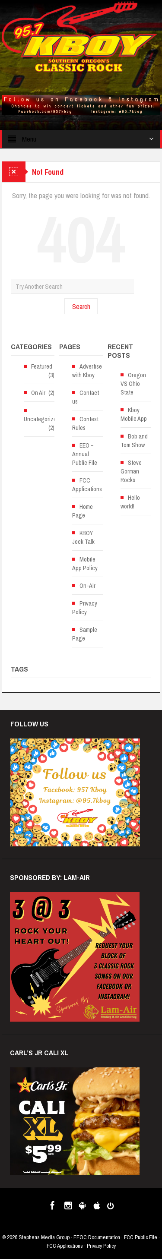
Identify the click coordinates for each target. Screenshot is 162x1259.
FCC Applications (87, 484)
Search (81, 306)
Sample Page (84, 634)
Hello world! (130, 502)
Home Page (82, 511)
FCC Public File (140, 1237)
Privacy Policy (84, 608)
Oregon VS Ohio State (133, 383)
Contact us (85, 397)
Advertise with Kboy (87, 371)
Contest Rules (85, 423)
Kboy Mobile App (134, 414)
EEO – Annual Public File (84, 454)
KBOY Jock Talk (83, 537)
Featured (41, 366)
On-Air (87, 586)
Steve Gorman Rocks (131, 471)
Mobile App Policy (85, 563)
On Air (38, 393)
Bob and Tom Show (134, 440)
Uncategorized (42, 419)
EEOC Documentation (96, 1237)
